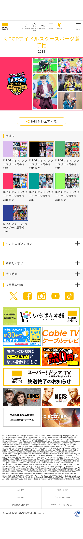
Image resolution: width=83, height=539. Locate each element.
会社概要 (21, 490)
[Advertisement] (41, 10)
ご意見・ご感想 (63, 490)
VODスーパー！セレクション (63, 505)
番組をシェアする (41, 121)
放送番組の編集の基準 (21, 505)
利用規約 (21, 497)
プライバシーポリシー (63, 497)
